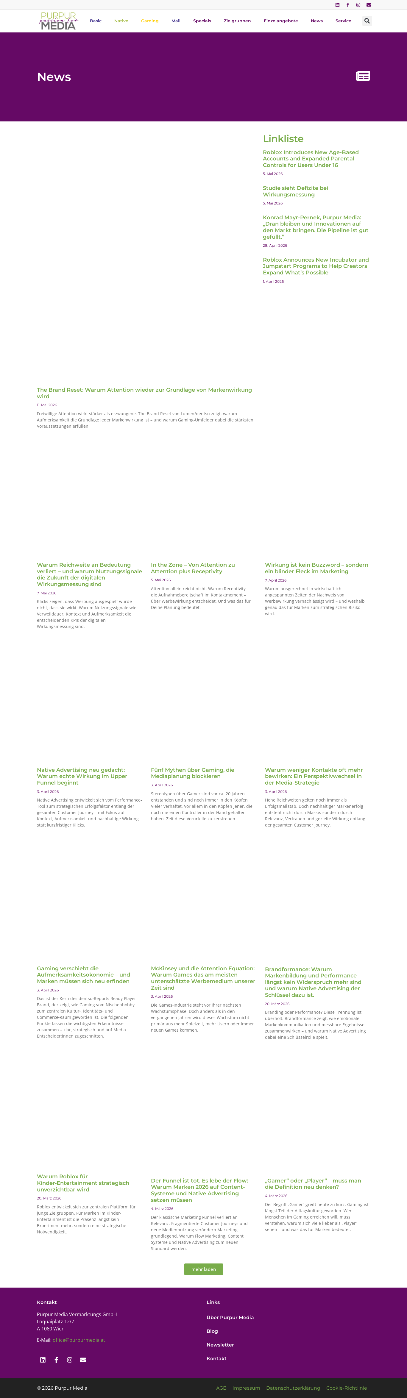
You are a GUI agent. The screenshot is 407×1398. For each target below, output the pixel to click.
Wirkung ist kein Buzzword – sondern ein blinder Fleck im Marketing (316, 568)
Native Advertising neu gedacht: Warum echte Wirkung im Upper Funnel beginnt (82, 776)
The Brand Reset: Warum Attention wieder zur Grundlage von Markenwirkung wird (144, 393)
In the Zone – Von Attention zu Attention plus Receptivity (193, 568)
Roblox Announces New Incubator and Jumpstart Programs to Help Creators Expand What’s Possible (316, 266)
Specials (202, 21)
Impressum (246, 1388)
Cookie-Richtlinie (346, 1388)
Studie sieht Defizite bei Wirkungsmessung (295, 191)
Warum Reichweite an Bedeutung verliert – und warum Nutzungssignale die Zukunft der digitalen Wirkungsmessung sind (89, 575)
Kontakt (217, 1358)
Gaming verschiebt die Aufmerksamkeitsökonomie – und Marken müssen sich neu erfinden (83, 975)
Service (343, 21)
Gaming (150, 21)
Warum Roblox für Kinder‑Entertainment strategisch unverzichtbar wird (83, 1183)
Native (121, 21)
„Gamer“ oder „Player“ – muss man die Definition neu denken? (313, 1184)
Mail (175, 21)
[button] (367, 21)
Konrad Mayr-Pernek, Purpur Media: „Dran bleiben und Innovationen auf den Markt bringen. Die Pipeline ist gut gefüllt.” (316, 227)
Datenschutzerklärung (293, 1388)
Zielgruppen (237, 21)
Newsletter (220, 1345)
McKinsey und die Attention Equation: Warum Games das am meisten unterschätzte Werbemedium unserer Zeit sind (203, 978)
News (317, 21)
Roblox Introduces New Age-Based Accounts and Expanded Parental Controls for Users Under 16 (311, 158)
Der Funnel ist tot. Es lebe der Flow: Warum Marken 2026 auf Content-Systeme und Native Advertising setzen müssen (199, 1190)
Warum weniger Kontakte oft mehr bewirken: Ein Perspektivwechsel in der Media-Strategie (314, 776)
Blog (212, 1331)
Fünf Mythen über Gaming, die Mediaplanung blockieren (192, 773)
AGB (221, 1388)
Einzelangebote (281, 21)
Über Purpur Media (230, 1317)
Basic (96, 21)
